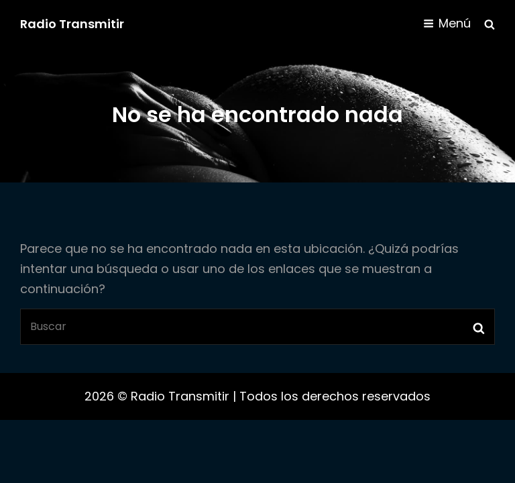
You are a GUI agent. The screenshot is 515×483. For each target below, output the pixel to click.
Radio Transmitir (72, 23)
